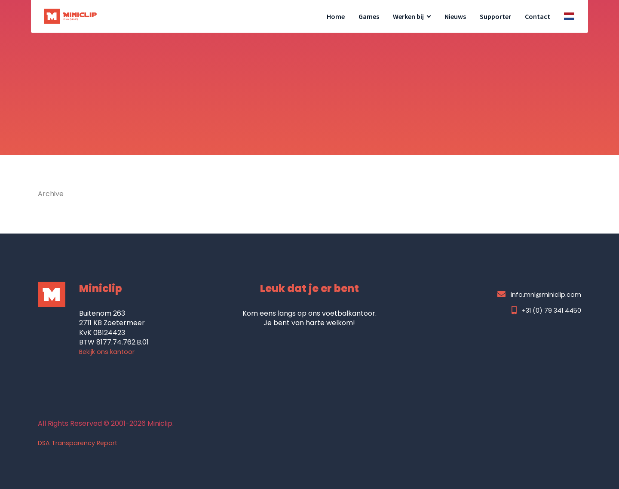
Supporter (495, 16)
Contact (537, 16)
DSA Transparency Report (77, 443)
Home (336, 16)
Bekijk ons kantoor (107, 352)
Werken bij (408, 16)
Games (369, 16)
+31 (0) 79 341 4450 (546, 310)
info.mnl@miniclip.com (539, 294)
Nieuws (455, 16)
